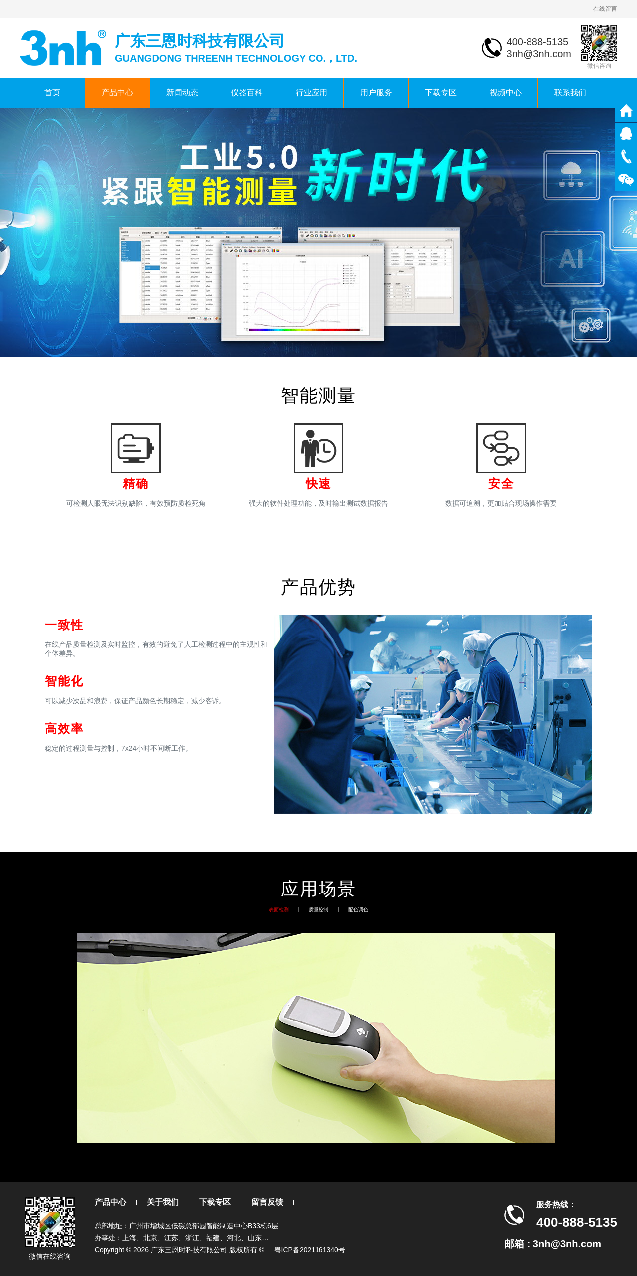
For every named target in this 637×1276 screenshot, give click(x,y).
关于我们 (163, 1202)
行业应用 (311, 92)
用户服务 (376, 92)
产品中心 (117, 92)
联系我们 (570, 92)
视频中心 (506, 92)
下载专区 (441, 92)
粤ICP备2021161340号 (309, 1250)
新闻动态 (182, 92)
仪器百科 (247, 92)
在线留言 (605, 8)
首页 (52, 92)
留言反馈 (267, 1202)
